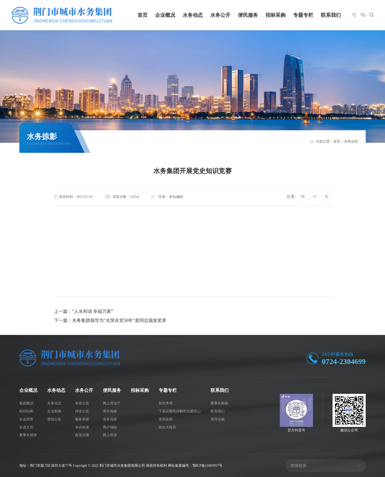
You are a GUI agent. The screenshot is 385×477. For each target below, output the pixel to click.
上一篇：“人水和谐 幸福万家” (83, 311)
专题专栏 (303, 15)
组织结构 (26, 411)
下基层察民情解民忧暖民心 (180, 411)
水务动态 (193, 15)
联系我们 (331, 15)
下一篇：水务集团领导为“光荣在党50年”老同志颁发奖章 (110, 320)
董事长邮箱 (219, 403)
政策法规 (82, 435)
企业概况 (165, 15)
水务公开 (220, 15)
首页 (143, 15)
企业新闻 (54, 411)
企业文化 (26, 427)
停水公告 (82, 411)
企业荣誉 (26, 419)
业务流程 (110, 419)
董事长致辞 (28, 435)
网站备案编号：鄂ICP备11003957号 (195, 465)
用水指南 (110, 411)
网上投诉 (110, 435)
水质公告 (82, 403)
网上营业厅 (111, 403)
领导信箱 (218, 419)
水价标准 (82, 427)
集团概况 (26, 403)
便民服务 (248, 15)
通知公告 (54, 419)
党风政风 (166, 419)
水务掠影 (351, 141)
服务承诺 (82, 419)
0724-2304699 (344, 361)
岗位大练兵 (167, 427)
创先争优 (166, 403)
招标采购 (276, 15)
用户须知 (110, 427)
